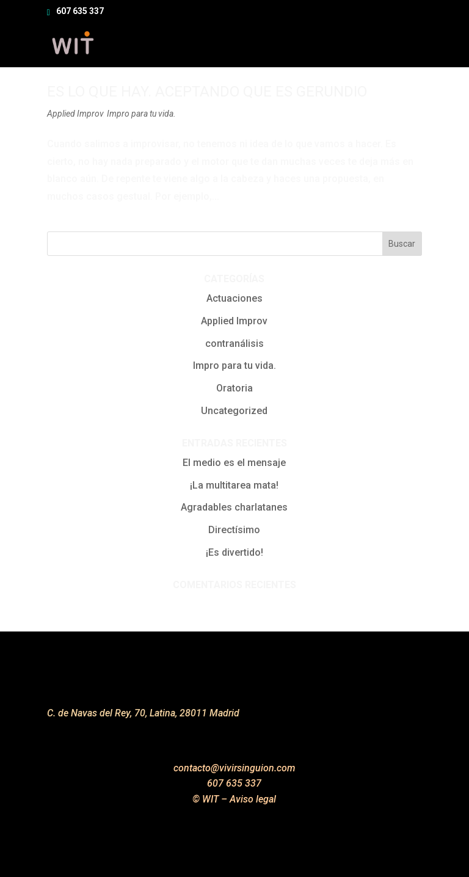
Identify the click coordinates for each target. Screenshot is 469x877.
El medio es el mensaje (234, 462)
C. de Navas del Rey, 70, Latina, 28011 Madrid (143, 713)
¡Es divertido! (234, 552)
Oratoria (234, 388)
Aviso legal (253, 799)
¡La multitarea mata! (234, 485)
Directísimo (234, 530)
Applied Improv (75, 113)
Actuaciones (234, 298)
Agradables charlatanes (234, 507)
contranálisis (234, 343)
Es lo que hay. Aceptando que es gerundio (207, 91)
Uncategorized (234, 411)
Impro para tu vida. (141, 113)
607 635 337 (80, 11)
